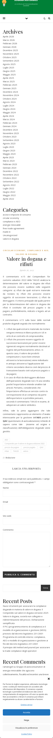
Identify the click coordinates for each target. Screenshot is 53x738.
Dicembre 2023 (10, 129)
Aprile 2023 (8, 157)
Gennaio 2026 (9, 46)
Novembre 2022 (11, 174)
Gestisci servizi (26, 704)
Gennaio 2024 (9, 126)
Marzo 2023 (9, 160)
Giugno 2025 (9, 71)
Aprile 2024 (8, 116)
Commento (8, 529)
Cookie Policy (26, 734)
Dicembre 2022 (10, 171)
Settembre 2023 (11, 140)
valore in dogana (11, 238)
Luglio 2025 (8, 67)
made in (6, 231)
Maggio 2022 (9, 195)
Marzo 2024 (9, 119)
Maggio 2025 (9, 74)
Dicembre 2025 (10, 50)
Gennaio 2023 (9, 167)
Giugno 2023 (9, 150)
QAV (41, 447)
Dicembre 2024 (10, 91)
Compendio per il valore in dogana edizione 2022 (25, 443)
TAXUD (16, 451)
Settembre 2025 (11, 60)
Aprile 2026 (8, 36)
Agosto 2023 (9, 143)
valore (25, 451)
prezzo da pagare (12, 447)
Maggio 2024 (9, 112)
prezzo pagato (29, 447)
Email (5, 501)
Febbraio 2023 (10, 164)
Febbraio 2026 (10, 43)
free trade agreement (13, 228)
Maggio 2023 (9, 153)
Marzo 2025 (9, 81)
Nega (26, 720)
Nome (6, 487)
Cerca (45, 588)
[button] (48, 678)
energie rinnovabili (11, 224)
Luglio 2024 (8, 105)
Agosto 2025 (9, 64)
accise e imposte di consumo (17, 214)
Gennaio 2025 (9, 88)
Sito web (7, 515)
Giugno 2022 (9, 191)
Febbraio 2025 (10, 84)
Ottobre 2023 (10, 136)
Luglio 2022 (8, 188)
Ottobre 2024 (10, 98)
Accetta (26, 712)
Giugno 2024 (9, 109)
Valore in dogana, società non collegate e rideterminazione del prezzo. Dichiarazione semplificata (23, 620)
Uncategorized (10, 235)
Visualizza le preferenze (26, 728)
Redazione (10, 457)
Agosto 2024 (9, 102)
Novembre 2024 (11, 95)
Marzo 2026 (9, 40)
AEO (6, 440)
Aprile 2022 (8, 198)
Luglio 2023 (8, 147)
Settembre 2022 (11, 181)
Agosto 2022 (9, 185)
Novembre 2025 (11, 53)
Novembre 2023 (11, 133)
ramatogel (8, 666)
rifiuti (7, 451)
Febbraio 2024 (10, 122)
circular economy (11, 218)
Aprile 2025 (8, 77)
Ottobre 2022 (10, 178)
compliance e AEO (11, 221)
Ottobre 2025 (10, 57)
